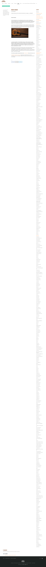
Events (37, 494)
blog (37, 145)
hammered (38, 487)
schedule (37, 398)
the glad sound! (38, 178)
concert (37, 314)
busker (37, 392)
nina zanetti (38, 28)
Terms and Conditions (13, 558)
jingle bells (38, 130)
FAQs (3, 558)
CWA (37, 209)
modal (37, 117)
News (37, 493)
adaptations (38, 517)
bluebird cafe (38, 259)
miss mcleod (38, 65)
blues (37, 149)
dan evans (38, 477)
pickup (37, 80)
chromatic (38, 180)
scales (37, 174)
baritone (37, 399)
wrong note (38, 240)
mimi (37, 306)
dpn (37, 440)
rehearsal (38, 163)
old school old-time (39, 245)
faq (37, 403)
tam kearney (38, 432)
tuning (37, 38)
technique (38, 111)
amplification (38, 75)
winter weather (38, 427)
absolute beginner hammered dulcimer (39, 144)
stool (37, 369)
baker (37, 333)
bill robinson (38, 464)
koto (37, 46)
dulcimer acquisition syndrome (38, 519)
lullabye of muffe (38, 135)
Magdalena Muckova (39, 211)
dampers (37, 192)
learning (37, 296)
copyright (37, 74)
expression (38, 118)
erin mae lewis (38, 162)
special (37, 412)
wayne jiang (38, 196)
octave (37, 21)
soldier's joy (38, 422)
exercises (38, 173)
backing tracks (38, 312)
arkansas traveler (39, 445)
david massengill (38, 94)
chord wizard (38, 386)
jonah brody (38, 45)
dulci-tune (38, 291)
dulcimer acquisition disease (38, 521)
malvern (37, 416)
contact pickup (38, 76)
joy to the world (38, 129)
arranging (38, 463)
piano (37, 254)
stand (37, 368)
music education (38, 39)
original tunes (38, 279)
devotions (38, 175)
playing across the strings (39, 449)
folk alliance (38, 44)
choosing (37, 70)
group (37, 290)
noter (37, 88)
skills (37, 457)
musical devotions (39, 483)
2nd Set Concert (38, 349)
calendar (37, 397)
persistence (38, 501)
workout (37, 295)
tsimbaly (37, 393)
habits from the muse (39, 203)
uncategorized (38, 14)
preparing (38, 223)
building (37, 57)
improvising (38, 376)
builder (37, 431)
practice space (38, 264)
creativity (37, 277)
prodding (37, 546)
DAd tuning (38, 469)
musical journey (38, 253)
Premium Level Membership (38, 201)
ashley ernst (38, 437)
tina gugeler (38, 136)
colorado (37, 82)
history (37, 19)
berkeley (37, 81)
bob (37, 337)
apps (37, 526)
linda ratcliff (38, 50)
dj (37, 319)
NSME (37, 40)
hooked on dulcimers (39, 273)
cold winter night (38, 465)
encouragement (38, 545)
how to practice (38, 266)
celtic (37, 508)
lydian (37, 33)
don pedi (37, 63)
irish (37, 167)
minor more (38, 125)
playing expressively (39, 119)
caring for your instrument (39, 426)
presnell (37, 417)
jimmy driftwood (38, 458)
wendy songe (38, 227)
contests (37, 522)
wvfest (37, 358)
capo (37, 233)
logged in (37, 406)
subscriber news (6, 11)
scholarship (38, 86)
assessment (38, 284)
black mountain (38, 58)
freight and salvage (39, 320)
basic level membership (39, 424)
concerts (37, 533)
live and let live (38, 241)
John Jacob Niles (39, 198)
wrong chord (38, 380)
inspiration (38, 260)
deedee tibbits (38, 99)
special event (38, 93)
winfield (37, 357)
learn (37, 540)
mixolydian (38, 34)
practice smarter (38, 252)
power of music (38, 492)
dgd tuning (38, 92)
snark (37, 234)
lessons (4, 12)
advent (37, 184)
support (37, 205)
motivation (38, 527)
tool (37, 391)
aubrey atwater (38, 216)
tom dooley (38, 332)
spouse (37, 343)
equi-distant (38, 388)
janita (37, 339)
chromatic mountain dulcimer (38, 53)
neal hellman (38, 161)
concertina (38, 98)
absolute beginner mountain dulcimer (39, 138)
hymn (37, 471)
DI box (37, 345)
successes (38, 374)
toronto (37, 433)
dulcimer (37, 100)
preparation (38, 185)
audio (37, 513)
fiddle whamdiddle (39, 64)
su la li (37, 258)
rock (37, 324)
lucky (37, 221)
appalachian (38, 197)
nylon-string (38, 481)
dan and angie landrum (39, 439)
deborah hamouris (39, 318)
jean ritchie (38, 217)
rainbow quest (38, 308)
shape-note (38, 411)
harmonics (38, 112)
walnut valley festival (39, 356)
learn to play (38, 302)
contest (37, 350)
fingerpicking (38, 25)
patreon (37, 410)
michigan (37, 105)
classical (37, 283)
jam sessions (38, 301)
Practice (37, 502)
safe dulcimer (38, 364)
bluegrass (38, 228)
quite (37, 265)
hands (37, 528)
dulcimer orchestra (39, 151)
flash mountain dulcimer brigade (39, 352)
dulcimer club (38, 453)
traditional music (38, 191)
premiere (37, 327)
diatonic (37, 387)
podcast (37, 215)
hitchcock (38, 476)
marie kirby (38, 246)
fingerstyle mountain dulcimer (38, 27)
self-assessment (38, 539)
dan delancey (38, 113)
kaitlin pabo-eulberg (39, 272)
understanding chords (39, 452)
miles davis (38, 239)
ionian (37, 32)
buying (37, 69)
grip (37, 363)
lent (37, 489)
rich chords (38, 271)
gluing (37, 338)
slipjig (37, 168)
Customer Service (7, 558)
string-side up (38, 142)
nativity (37, 123)
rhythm (37, 169)
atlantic (37, 381)
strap (37, 370)
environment (38, 278)
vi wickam (38, 68)
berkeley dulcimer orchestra (38, 326)
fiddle (8, 14)
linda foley (38, 104)
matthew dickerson (39, 313)
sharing (37, 500)
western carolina (38, 87)
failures (37, 459)
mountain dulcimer (7, 12)
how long (37, 300)
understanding (38, 488)
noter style (38, 155)
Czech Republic (38, 210)
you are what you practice (39, 268)
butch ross (38, 157)
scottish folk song (39, 49)
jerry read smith (38, 59)
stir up (37, 186)
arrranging (38, 507)
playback (37, 514)
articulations (38, 418)
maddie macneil (38, 444)
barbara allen (38, 382)
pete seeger (38, 307)
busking (37, 512)
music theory (38, 20)
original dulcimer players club (39, 107)
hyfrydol (37, 470)
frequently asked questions (38, 405)
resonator (38, 150)
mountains (38, 190)
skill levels (38, 285)
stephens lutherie (39, 482)
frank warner (38, 331)
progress (37, 204)
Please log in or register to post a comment (10, 555)
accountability (38, 544)
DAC (37, 124)
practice (37, 51)
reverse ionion (38, 131)
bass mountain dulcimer (39, 248)
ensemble (38, 289)
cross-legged (38, 362)
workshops (38, 538)
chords (37, 179)
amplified (37, 344)
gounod (37, 475)
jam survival (38, 156)
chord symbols (38, 451)
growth (37, 229)
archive (37, 532)
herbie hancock (38, 375)
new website (38, 506)
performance (38, 222)
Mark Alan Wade (38, 446)
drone (37, 43)
